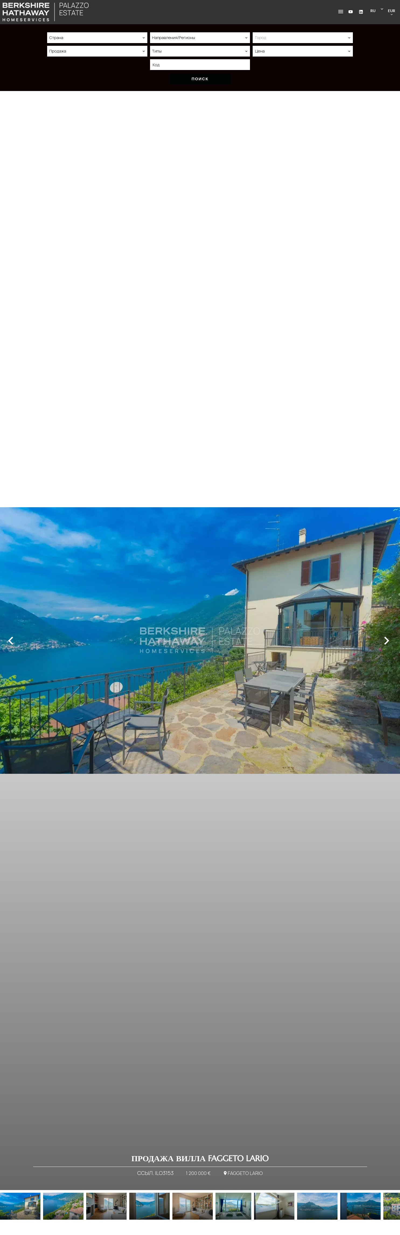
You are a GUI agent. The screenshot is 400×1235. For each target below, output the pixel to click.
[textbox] (303, 37)
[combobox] (97, 37)
